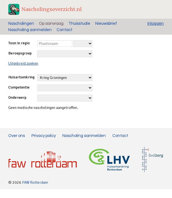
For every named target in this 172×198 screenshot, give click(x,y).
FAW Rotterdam (35, 182)
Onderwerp (17, 97)
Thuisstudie (79, 23)
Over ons (16, 136)
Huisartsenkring (21, 77)
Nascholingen (21, 23)
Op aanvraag (51, 23)
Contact (64, 30)
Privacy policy (43, 136)
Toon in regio (19, 43)
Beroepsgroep (20, 53)
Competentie (19, 87)
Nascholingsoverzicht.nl (52, 9)
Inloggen (155, 23)
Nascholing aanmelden (30, 30)
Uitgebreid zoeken (23, 63)
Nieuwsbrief (106, 23)
